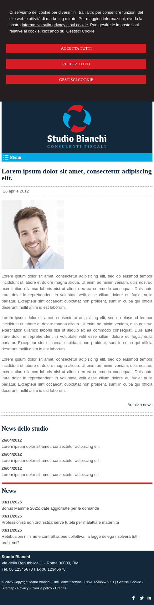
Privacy (22, 588)
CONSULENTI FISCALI (77, 146)
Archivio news (139, 404)
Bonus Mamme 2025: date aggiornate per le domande (50, 508)
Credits (60, 588)
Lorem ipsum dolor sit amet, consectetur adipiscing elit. (51, 446)
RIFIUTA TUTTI (76, 64)
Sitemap (8, 588)
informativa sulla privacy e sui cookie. (55, 24)
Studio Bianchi (77, 139)
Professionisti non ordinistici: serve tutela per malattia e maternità (60, 522)
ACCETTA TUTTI (76, 48)
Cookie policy (42, 588)
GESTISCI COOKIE (76, 79)
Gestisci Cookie (129, 582)
